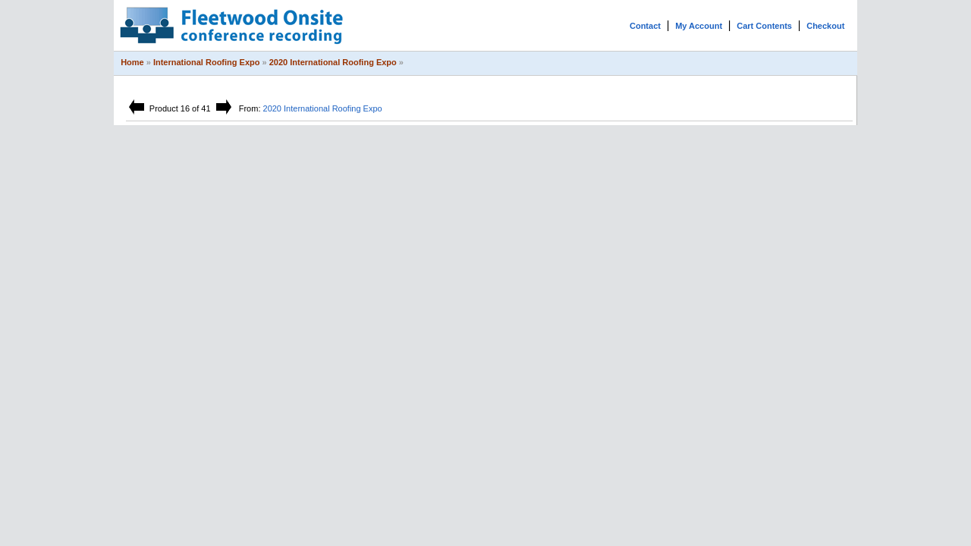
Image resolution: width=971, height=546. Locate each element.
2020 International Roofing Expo (333, 62)
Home (132, 62)
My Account (698, 25)
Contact (645, 25)
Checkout (825, 25)
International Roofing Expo (206, 62)
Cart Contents (764, 25)
